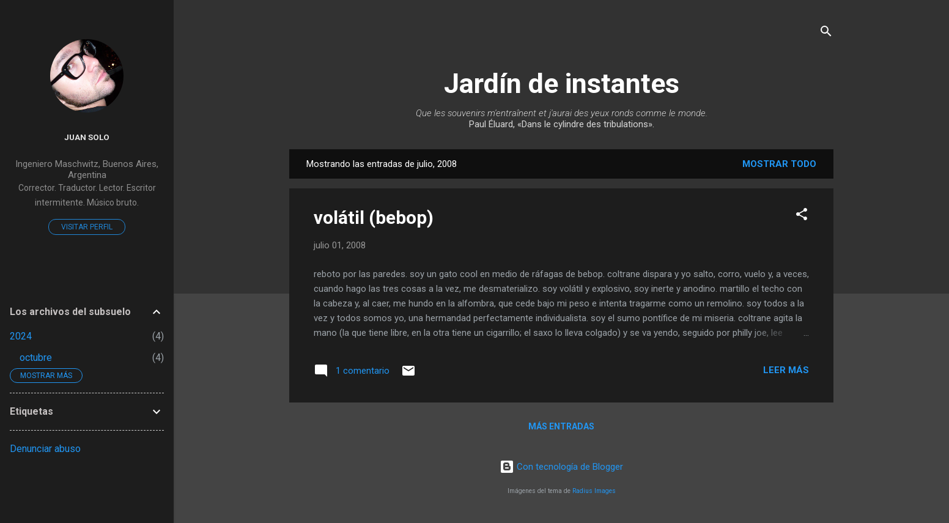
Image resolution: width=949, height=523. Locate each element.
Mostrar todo (779, 163)
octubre (36, 357)
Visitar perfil (87, 227)
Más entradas (561, 426)
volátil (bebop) (374, 217)
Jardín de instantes (561, 83)
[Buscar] (826, 33)
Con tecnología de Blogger (561, 466)
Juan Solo (86, 137)
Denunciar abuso (45, 448)
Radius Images (594, 491)
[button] (801, 216)
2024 (21, 336)
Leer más (786, 370)
